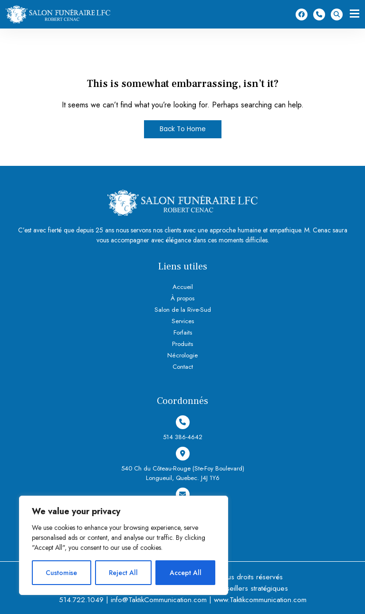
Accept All (186, 572)
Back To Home (183, 129)
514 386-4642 (319, 14)
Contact (183, 366)
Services (182, 321)
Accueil (183, 286)
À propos (182, 298)
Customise (61, 572)
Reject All (123, 572)
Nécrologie (182, 355)
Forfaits (182, 332)
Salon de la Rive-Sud (182, 309)
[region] (123, 545)
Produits (183, 343)
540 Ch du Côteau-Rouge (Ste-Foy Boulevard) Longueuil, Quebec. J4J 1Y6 (182, 464)
